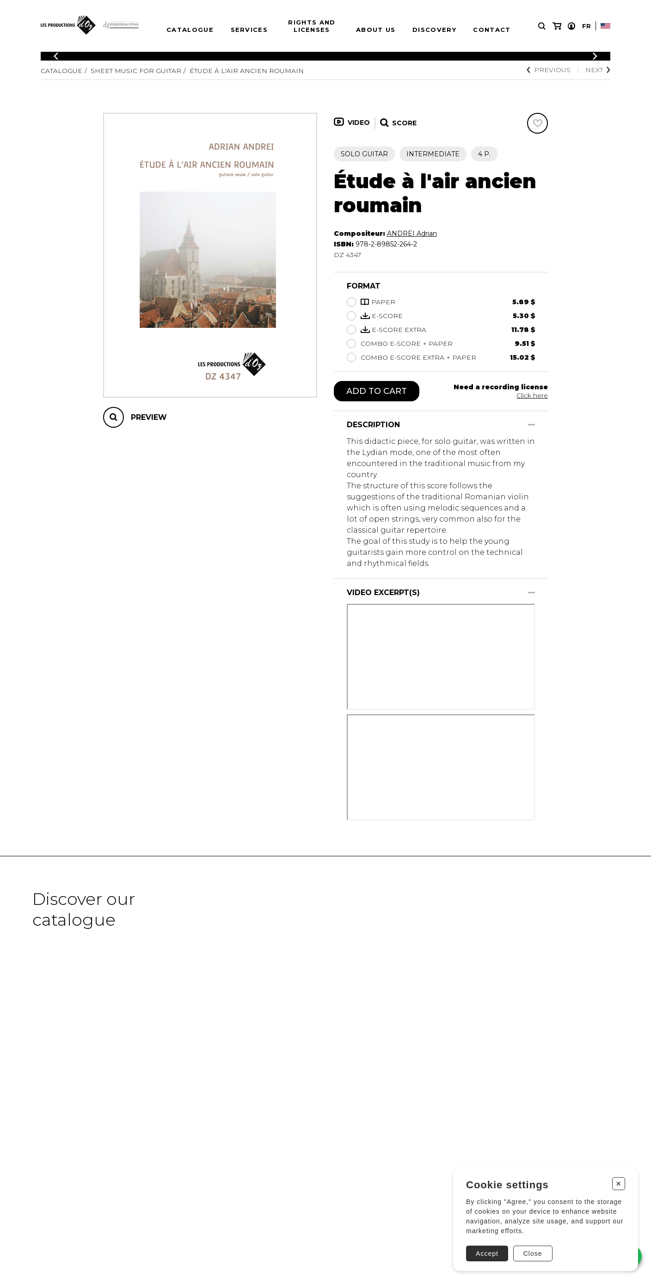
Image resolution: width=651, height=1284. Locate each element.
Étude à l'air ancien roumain (247, 71)
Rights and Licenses (311, 25)
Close (532, 1253)
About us (375, 29)
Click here (532, 395)
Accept (487, 1253)
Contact (491, 29)
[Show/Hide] (531, 424)
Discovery (434, 29)
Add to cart (376, 391)
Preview (149, 417)
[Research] (542, 26)
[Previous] (56, 56)
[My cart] (557, 26)
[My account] (571, 26)
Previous (549, 70)
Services (249, 29)
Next (597, 70)
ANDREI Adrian (412, 233)
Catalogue (190, 29)
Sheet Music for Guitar (136, 71)
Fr (586, 26)
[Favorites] (537, 123)
